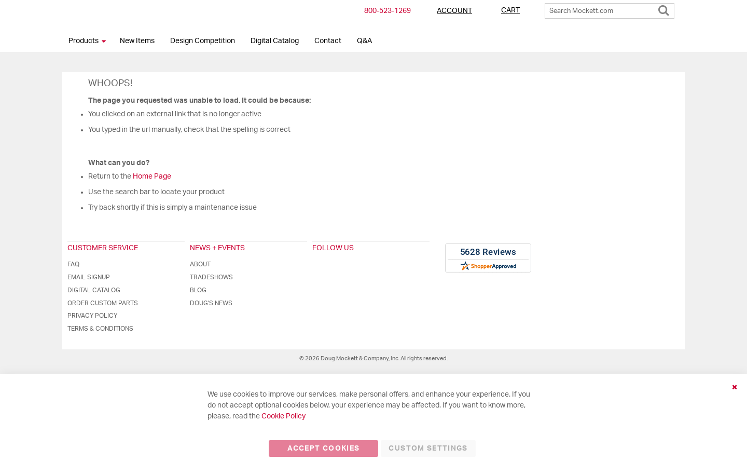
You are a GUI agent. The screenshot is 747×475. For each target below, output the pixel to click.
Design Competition (202, 41)
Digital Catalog (275, 41)
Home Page (152, 176)
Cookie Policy (283, 416)
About (200, 264)
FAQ (73, 264)
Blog (198, 290)
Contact (327, 41)
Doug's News (211, 303)
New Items (137, 41)
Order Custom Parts (102, 303)
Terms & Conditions (100, 328)
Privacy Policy (92, 316)
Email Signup (88, 277)
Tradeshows (211, 277)
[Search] (663, 8)
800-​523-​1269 (387, 11)
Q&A (364, 41)
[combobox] (609, 11)
